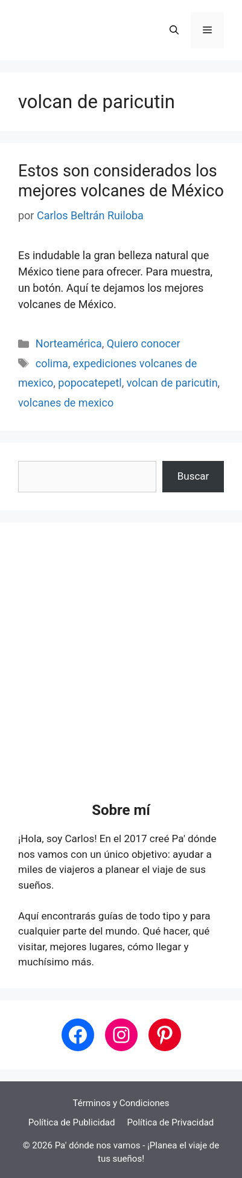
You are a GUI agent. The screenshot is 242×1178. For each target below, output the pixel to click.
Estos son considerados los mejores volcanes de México (121, 180)
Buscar (193, 476)
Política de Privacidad (170, 1122)
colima (52, 363)
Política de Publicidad (71, 1122)
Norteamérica (69, 343)
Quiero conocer (143, 343)
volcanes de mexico (65, 402)
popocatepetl (89, 382)
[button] (174, 30)
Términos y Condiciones (121, 1103)
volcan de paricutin (172, 382)
